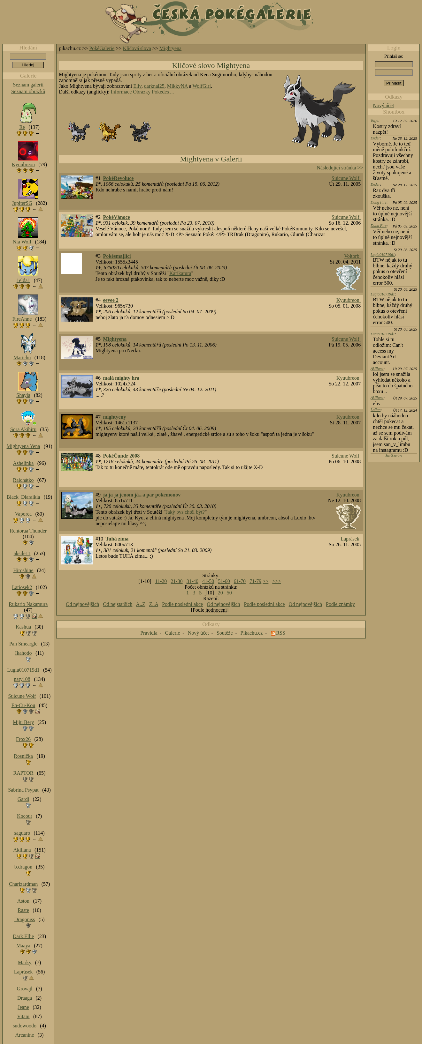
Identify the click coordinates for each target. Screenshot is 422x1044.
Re (22, 127)
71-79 (255, 581)
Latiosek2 (22, 587)
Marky (25, 962)
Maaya (23, 945)
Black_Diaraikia (23, 497)
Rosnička (23, 756)
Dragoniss (24, 919)
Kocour (24, 816)
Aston (23, 901)
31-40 (192, 581)
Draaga (24, 998)
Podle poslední (182, 604)
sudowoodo (24, 1025)
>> (265, 581)
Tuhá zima (116, 538)
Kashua (23, 627)
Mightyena (170, 48)
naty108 (22, 679)
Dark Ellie (23, 936)
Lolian (375, 409)
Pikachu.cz (252, 633)
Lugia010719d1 (383, 254)
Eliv (137, 86)
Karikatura (180, 273)
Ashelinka (23, 463)
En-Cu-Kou (23, 705)
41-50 (208, 581)
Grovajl (25, 988)
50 (229, 592)
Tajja (374, 120)
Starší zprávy (393, 455)
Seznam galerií (28, 84)
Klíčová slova (137, 48)
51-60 (224, 581)
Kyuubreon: (348, 300)
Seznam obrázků (28, 91)
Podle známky (340, 604)
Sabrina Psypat (23, 790)
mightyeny (114, 417)
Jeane (23, 1007)
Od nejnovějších (82, 604)
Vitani (23, 1016)
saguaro (22, 833)
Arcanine (24, 1035)
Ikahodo (23, 653)
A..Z (140, 604)
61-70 (240, 581)
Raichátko (23, 480)
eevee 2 (110, 300)
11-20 (161, 581)
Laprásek (23, 971)
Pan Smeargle (23, 643)
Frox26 (23, 739)
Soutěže (225, 633)
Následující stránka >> (340, 167)
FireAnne (22, 319)
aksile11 (22, 553)
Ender (375, 138)
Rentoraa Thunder (28, 530)
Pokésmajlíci (117, 256)
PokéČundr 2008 (121, 456)
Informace (121, 91)
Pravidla (148, 633)
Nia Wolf (22, 241)
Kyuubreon (23, 164)
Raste (23, 910)
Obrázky (141, 91)
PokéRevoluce (118, 178)
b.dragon (23, 866)
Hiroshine (23, 570)
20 (220, 592)
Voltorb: (352, 256)
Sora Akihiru (23, 429)
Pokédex (160, 91)
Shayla (23, 395)
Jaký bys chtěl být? (185, 512)
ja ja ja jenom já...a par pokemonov (141, 494)
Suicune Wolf (22, 696)
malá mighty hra (121, 378)
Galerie (172, 633)
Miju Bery (23, 722)
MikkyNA (177, 86)
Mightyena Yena (23, 446)
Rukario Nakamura (28, 604)
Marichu (22, 357)
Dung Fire (379, 202)
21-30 (176, 581)
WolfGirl (202, 86)
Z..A (153, 604)
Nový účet (383, 105)
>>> (276, 581)
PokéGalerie (101, 48)
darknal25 (154, 86)
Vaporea (23, 514)
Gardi (23, 799)
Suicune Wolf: (346, 178)
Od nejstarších (117, 604)
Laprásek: (351, 538)
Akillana (377, 368)
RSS (280, 633)
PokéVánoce (116, 217)
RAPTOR (23, 773)
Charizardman (23, 884)
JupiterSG (22, 203)
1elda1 (23, 280)
